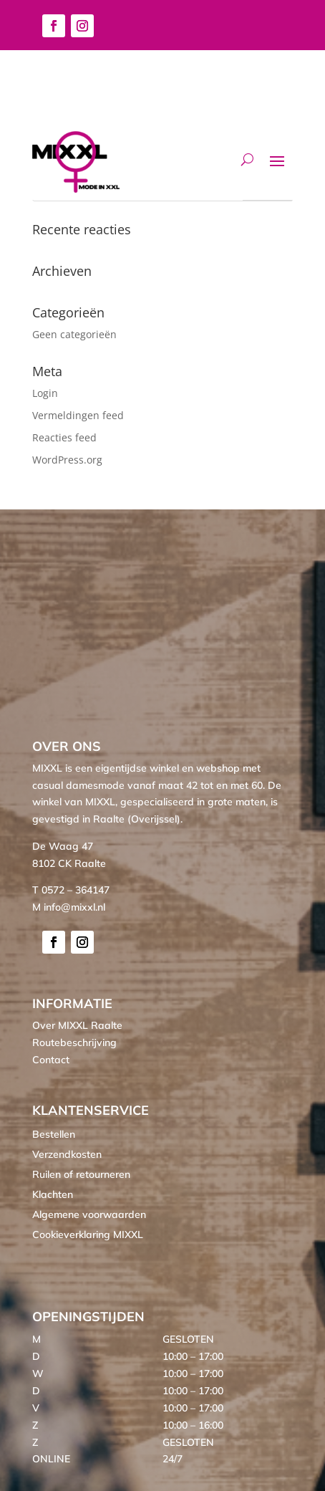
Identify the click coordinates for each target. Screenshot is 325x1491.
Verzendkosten (67, 1154)
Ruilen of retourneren (81, 1174)
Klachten (52, 1194)
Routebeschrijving (74, 1042)
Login (45, 393)
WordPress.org (67, 459)
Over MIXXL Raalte (77, 1025)
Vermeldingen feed (78, 415)
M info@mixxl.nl (68, 907)
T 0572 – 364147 (71, 889)
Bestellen (53, 1134)
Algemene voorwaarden (89, 1214)
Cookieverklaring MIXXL (87, 1234)
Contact (50, 1059)
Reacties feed (64, 437)
